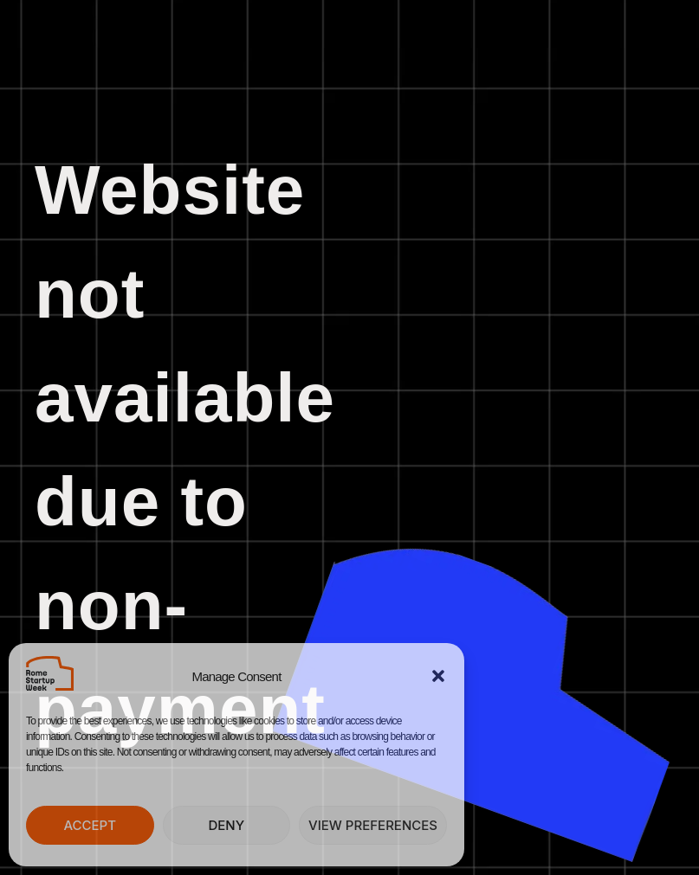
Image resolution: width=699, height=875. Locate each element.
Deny (226, 825)
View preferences (372, 825)
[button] (438, 676)
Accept (89, 825)
